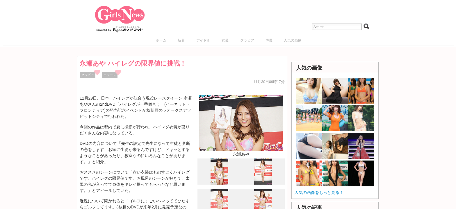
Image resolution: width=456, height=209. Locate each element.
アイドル (203, 40)
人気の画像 (292, 40)
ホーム (161, 40)
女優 (225, 40)
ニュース (109, 75)
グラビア (247, 40)
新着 (181, 40)
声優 (269, 40)
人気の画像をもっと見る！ (319, 192)
